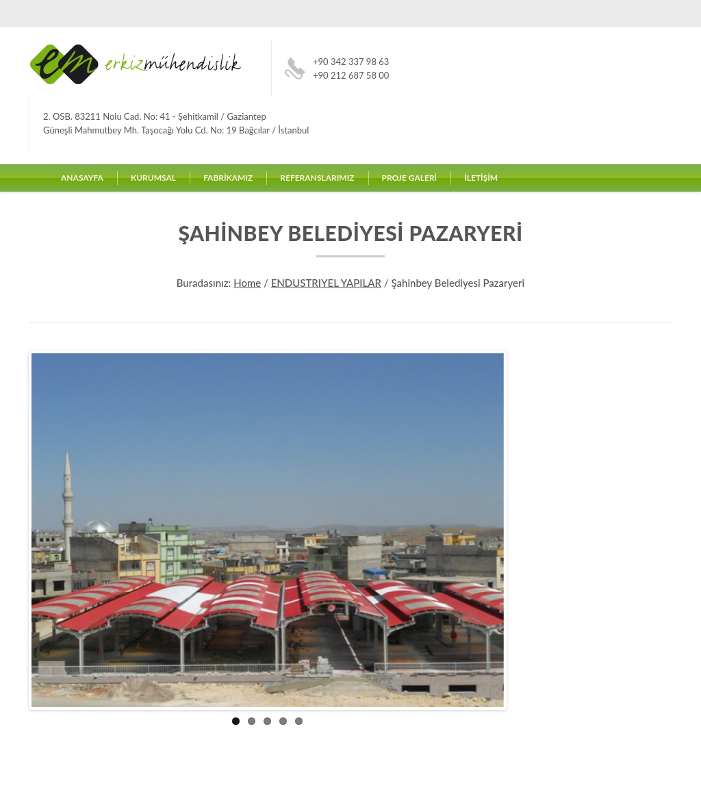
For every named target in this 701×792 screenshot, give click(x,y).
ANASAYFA (82, 178)
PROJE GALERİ (409, 178)
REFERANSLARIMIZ (317, 178)
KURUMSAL (153, 178)
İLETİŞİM (481, 178)
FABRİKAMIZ (228, 178)
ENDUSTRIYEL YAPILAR (326, 283)
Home (247, 283)
